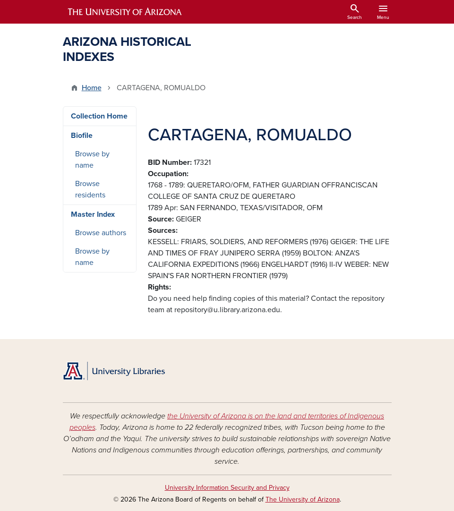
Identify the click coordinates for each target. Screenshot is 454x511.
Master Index (93, 214)
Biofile (82, 135)
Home (92, 88)
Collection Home (99, 116)
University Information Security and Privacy (227, 488)
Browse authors (100, 233)
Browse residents (90, 189)
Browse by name (92, 159)
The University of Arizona (303, 499)
